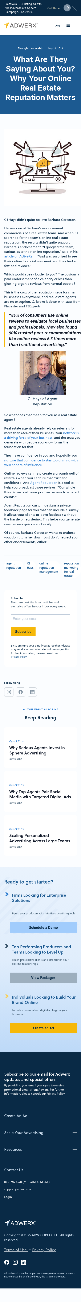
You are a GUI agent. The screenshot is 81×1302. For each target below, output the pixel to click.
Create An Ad (15, 1115)
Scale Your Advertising (23, 1132)
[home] (19, 25)
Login (8, 1197)
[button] (68, 25)
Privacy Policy (19, 657)
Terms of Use (16, 1249)
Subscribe (23, 631)
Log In (59, 25)
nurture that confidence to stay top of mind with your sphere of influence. (41, 462)
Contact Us (13, 1170)
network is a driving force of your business (41, 435)
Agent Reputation (43, 482)
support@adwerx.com (18, 1189)
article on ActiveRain (20, 256)
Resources (13, 1149)
